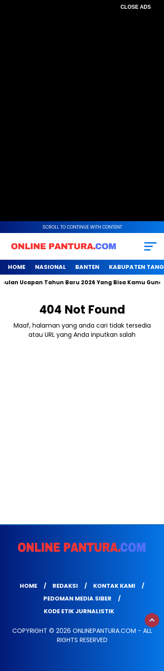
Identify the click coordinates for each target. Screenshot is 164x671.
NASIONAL (50, 267)
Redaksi (65, 586)
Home (16, 267)
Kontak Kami (114, 586)
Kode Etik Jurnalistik (79, 611)
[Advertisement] (82, 95)
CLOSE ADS (135, 7)
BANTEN (87, 267)
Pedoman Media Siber (77, 598)
